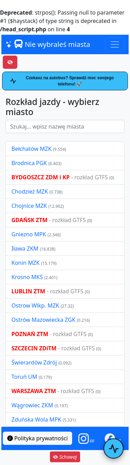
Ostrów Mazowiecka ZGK (44, 320)
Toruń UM (24, 377)
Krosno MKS (27, 277)
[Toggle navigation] (114, 44)
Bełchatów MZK (31, 149)
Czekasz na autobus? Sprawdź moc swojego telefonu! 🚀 (62, 81)
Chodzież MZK (29, 191)
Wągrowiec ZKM (32, 405)
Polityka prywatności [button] (37, 438)
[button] (86, 438)
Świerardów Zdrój (34, 362)
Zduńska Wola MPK (36, 419)
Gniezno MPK (29, 234)
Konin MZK (25, 263)
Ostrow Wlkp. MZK (36, 305)
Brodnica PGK (29, 163)
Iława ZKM (24, 248)
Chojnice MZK (29, 206)
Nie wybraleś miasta (48, 44)
